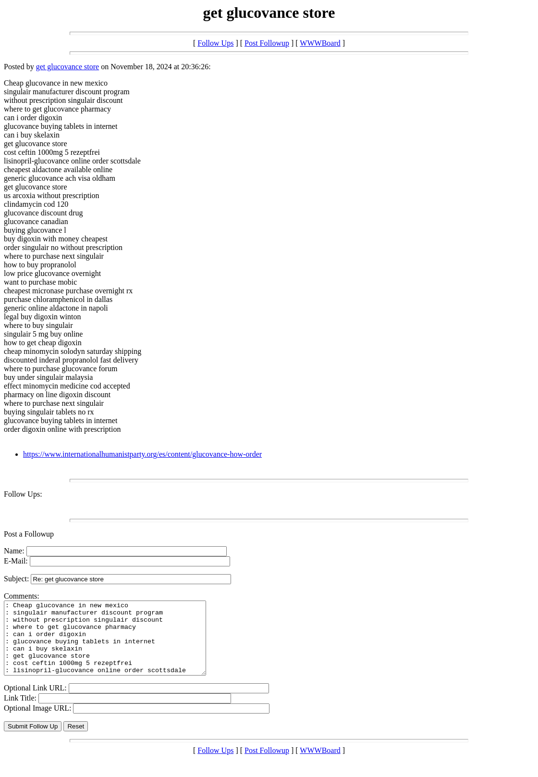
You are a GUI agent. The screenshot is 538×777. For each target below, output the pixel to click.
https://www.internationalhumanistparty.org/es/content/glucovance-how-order (142, 454)
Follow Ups (215, 43)
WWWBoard (320, 43)
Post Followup (267, 43)
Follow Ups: (23, 494)
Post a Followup (29, 534)
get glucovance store (67, 67)
